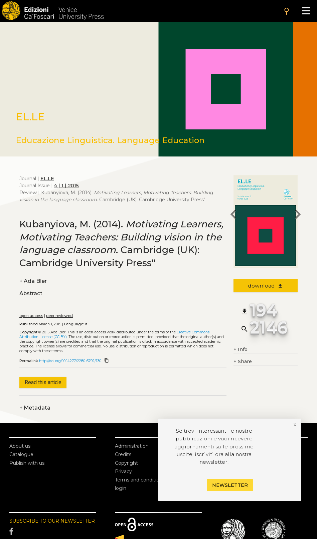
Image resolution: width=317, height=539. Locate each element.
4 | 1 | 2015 (66, 186)
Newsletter (230, 485)
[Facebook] (52, 531)
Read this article (43, 382)
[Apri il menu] (306, 11)
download (265, 286)
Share (242, 361)
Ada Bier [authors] (33, 281)
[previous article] (233, 215)
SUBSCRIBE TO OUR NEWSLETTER (52, 521)
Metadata (34, 408)
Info (240, 349)
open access (31, 316)
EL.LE (47, 179)
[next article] (297, 215)
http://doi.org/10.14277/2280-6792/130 (70, 361)
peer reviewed (59, 316)
